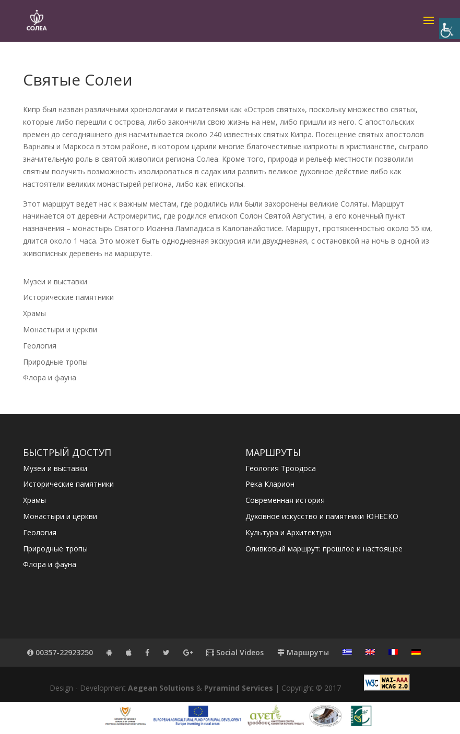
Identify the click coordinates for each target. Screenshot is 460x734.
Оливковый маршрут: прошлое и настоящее (324, 548)
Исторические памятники (68, 297)
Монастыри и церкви (60, 329)
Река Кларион (269, 484)
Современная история (285, 500)
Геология (39, 346)
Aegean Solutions (161, 688)
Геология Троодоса (280, 468)
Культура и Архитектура (288, 532)
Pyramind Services (238, 688)
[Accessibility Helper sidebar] (449, 28)
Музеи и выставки (55, 281)
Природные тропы (55, 362)
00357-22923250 (60, 652)
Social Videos (235, 652)
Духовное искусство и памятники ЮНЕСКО (321, 516)
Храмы (34, 313)
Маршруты (303, 652)
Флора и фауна (49, 377)
